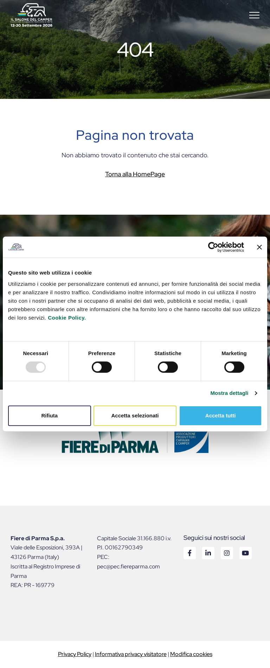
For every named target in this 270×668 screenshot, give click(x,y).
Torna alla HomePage (135, 174)
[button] (254, 15)
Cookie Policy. (67, 318)
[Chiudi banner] (259, 247)
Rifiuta (49, 415)
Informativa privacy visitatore (131, 654)
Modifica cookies (191, 654)
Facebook (189, 553)
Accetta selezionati (135, 415)
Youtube (245, 553)
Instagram (226, 553)
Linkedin (208, 553)
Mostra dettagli (229, 393)
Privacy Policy (74, 654)
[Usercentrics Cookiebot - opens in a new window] (213, 247)
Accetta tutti (220, 415)
